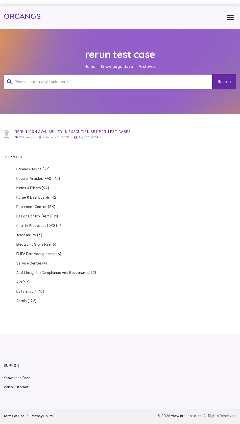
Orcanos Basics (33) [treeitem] (30, 169)
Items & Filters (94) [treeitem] (29, 188)
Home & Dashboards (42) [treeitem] (34, 198)
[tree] (120, 235)
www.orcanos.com (186, 416)
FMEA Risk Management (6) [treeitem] (35, 254)
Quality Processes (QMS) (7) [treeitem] (36, 226)
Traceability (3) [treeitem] (26, 235)
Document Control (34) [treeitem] (32, 207)
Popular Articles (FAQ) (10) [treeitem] (35, 179)
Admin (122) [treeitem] (23, 301)
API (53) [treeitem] (20, 282)
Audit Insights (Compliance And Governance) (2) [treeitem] (53, 273)
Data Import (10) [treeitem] (27, 292)
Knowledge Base (117, 66)
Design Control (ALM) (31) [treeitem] (34, 216)
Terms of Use (14, 416)
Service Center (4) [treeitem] (28, 263)
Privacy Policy (42, 416)
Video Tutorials (16, 387)
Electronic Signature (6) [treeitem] (33, 245)
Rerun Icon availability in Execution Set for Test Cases (73, 132)
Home (90, 66)
